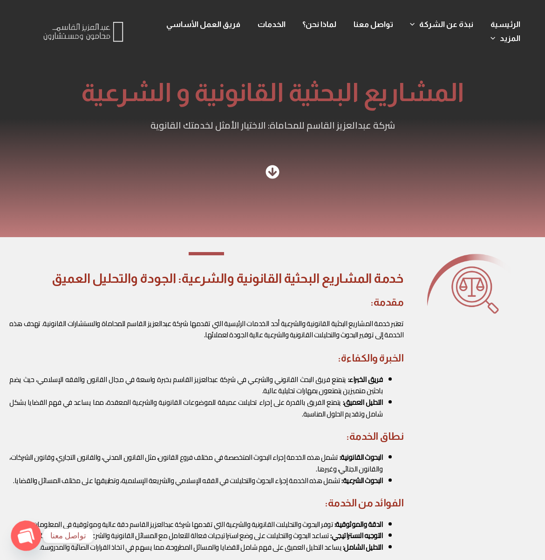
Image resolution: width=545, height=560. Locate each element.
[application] (416, 25)
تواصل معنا (376, 24)
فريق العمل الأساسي (210, 24)
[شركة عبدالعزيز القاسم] (83, 30)
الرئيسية (506, 24)
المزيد (506, 39)
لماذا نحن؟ (324, 24)
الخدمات (277, 24)
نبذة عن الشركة (443, 25)
